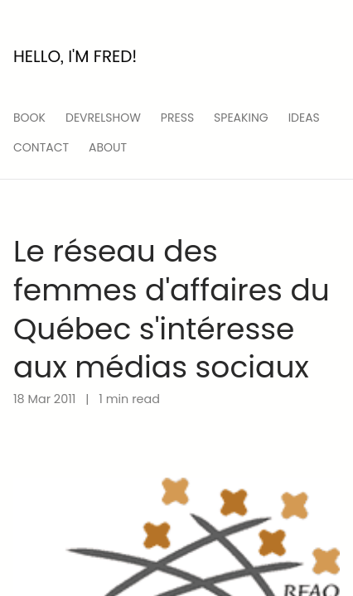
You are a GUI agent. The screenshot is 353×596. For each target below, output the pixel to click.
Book (29, 117)
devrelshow (103, 117)
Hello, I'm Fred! (75, 56)
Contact (41, 147)
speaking (241, 117)
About (108, 147)
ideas (304, 117)
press (177, 117)
